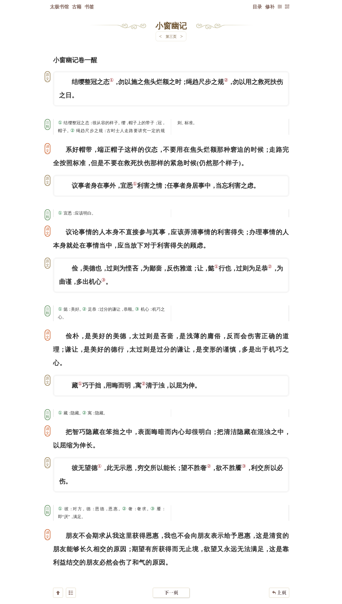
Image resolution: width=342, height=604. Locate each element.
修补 (270, 6)
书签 (89, 6)
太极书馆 (59, 6)
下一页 (171, 572)
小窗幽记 (171, 25)
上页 (279, 572)
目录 (257, 6)
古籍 (76, 6)
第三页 (171, 36)
